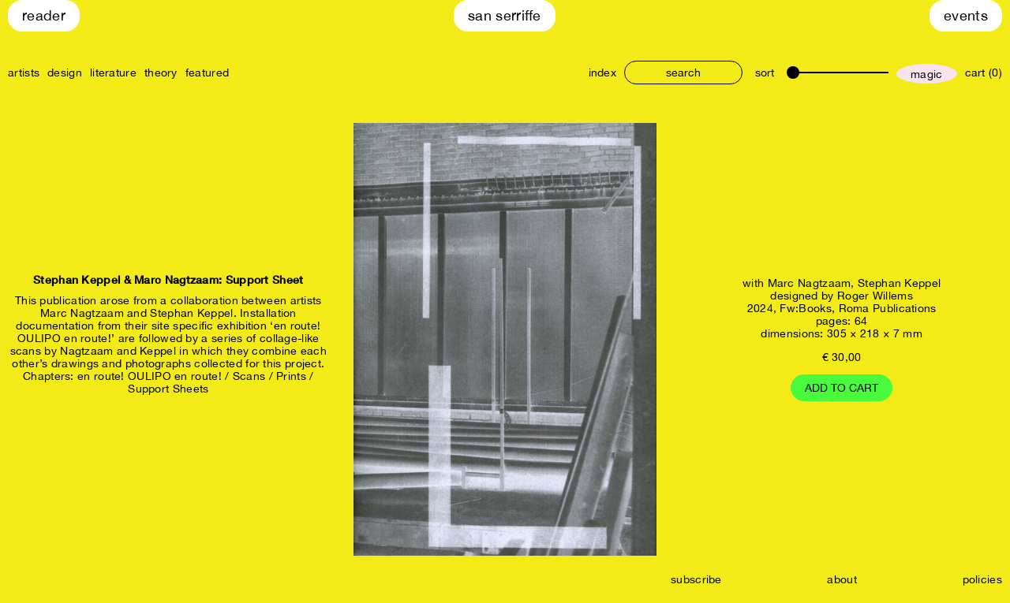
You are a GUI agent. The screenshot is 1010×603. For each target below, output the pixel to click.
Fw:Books (805, 308)
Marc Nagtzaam (809, 283)
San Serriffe (504, 15)
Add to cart (841, 388)
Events (966, 15)
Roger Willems (875, 295)
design (64, 72)
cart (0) (983, 72)
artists (23, 72)
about (842, 579)
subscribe (696, 579)
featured (207, 72)
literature (113, 72)
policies (982, 579)
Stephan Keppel (899, 283)
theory (161, 72)
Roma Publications (888, 308)
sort (764, 72)
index (603, 72)
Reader (43, 15)
